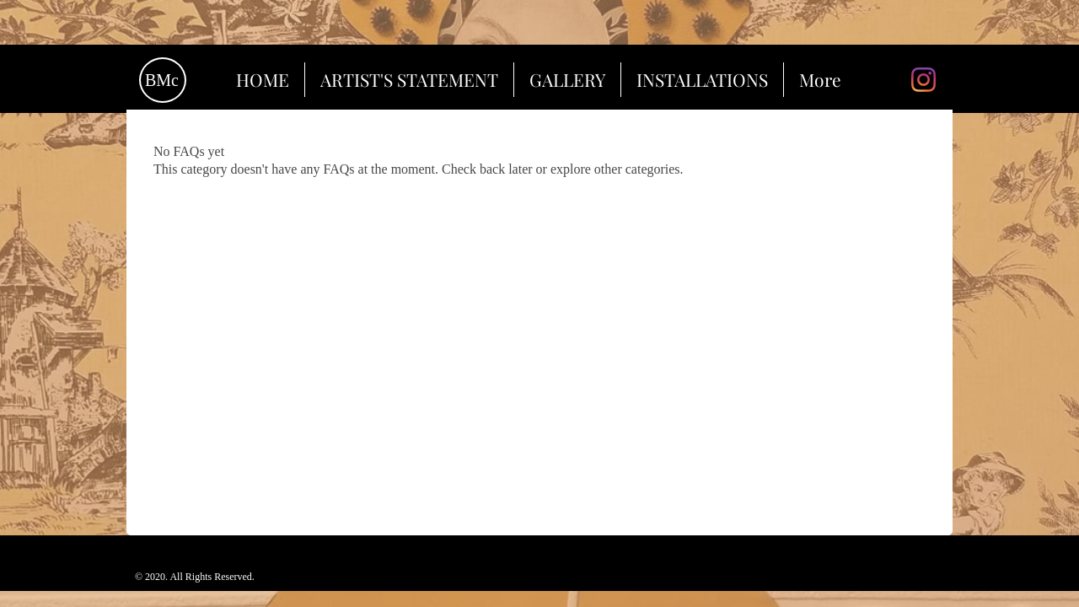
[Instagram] (923, 79)
